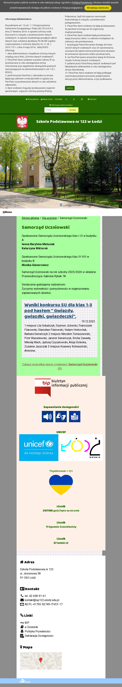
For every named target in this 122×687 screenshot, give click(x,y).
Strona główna (32, 99)
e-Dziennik (29, 627)
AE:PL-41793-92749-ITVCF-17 (41, 604)
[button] (4, 170)
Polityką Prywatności (82, 2)
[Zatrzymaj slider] (61, 205)
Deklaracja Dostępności (36, 636)
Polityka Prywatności (35, 631)
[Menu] (61, 212)
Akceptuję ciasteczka (98, 7)
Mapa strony (47, 99)
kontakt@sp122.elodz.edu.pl (39, 600)
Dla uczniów (49, 218)
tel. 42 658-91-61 (33, 596)
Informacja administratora (61, 105)
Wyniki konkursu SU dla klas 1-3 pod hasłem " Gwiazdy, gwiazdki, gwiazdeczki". (58, 310)
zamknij (69, 88)
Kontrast (92, 99)
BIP (24, 622)
